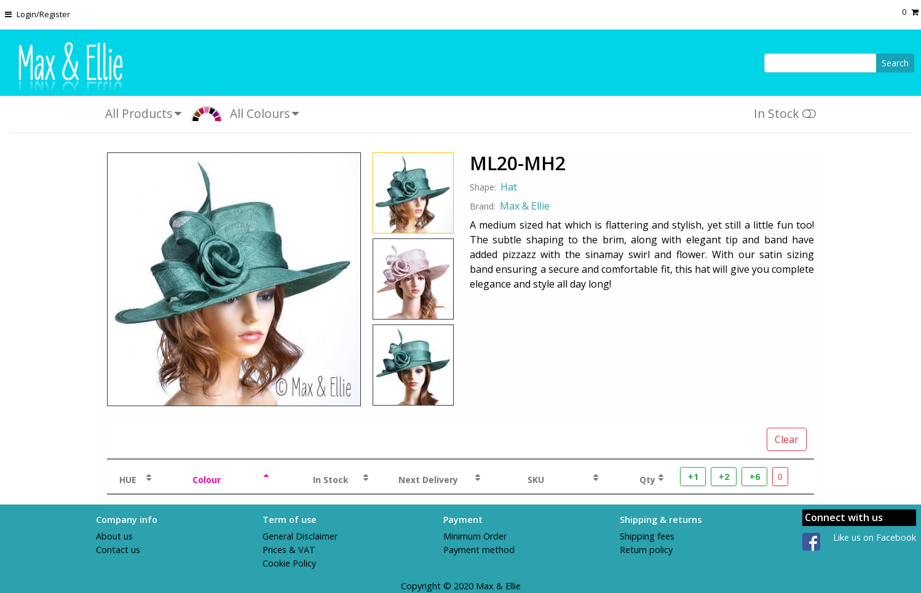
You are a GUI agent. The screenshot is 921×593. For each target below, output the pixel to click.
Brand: (483, 206)
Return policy (646, 550)
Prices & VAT (289, 550)
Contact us (118, 550)
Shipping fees (647, 536)
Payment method (479, 550)
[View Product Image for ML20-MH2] (234, 279)
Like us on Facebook (874, 537)
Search (895, 63)
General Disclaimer (300, 536)
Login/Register (43, 14)
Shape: (483, 187)
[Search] (820, 63)
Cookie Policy (289, 563)
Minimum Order (475, 536)
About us (114, 536)
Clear (787, 439)
